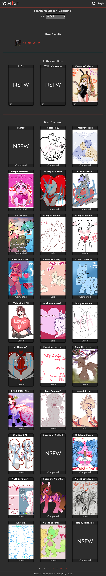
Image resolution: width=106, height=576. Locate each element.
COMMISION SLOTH (21, 391)
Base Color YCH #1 (53, 435)
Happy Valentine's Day (23, 172)
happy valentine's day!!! (55, 215)
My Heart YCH (21, 347)
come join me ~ (85, 391)
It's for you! (21, 215)
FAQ (64, 574)
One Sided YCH (21, 435)
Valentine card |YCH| (54, 347)
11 (61, 568)
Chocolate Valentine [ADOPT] (58, 479)
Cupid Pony (53, 128)
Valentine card (85, 128)
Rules (70, 574)
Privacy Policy (55, 574)
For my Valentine (53, 172)
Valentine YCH (21, 303)
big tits (21, 128)
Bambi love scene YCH (87, 347)
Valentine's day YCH (85, 66)
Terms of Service (41, 574)
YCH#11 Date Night (85, 259)
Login (101, 3)
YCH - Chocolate (53, 66)
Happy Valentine (85, 523)
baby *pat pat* (53, 391)
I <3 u (21, 66)
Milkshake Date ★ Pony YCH (90, 435)
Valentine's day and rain (87, 479)
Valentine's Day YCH (53, 523)
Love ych (21, 523)
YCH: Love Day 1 (21, 479)
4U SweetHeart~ (85, 172)
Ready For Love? (21, 259)
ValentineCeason (27, 43)
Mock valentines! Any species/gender (62, 303)
